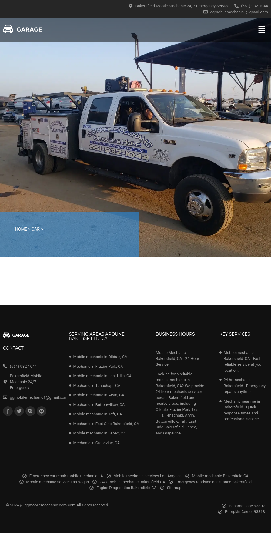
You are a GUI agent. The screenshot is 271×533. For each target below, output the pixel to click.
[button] (262, 30)
